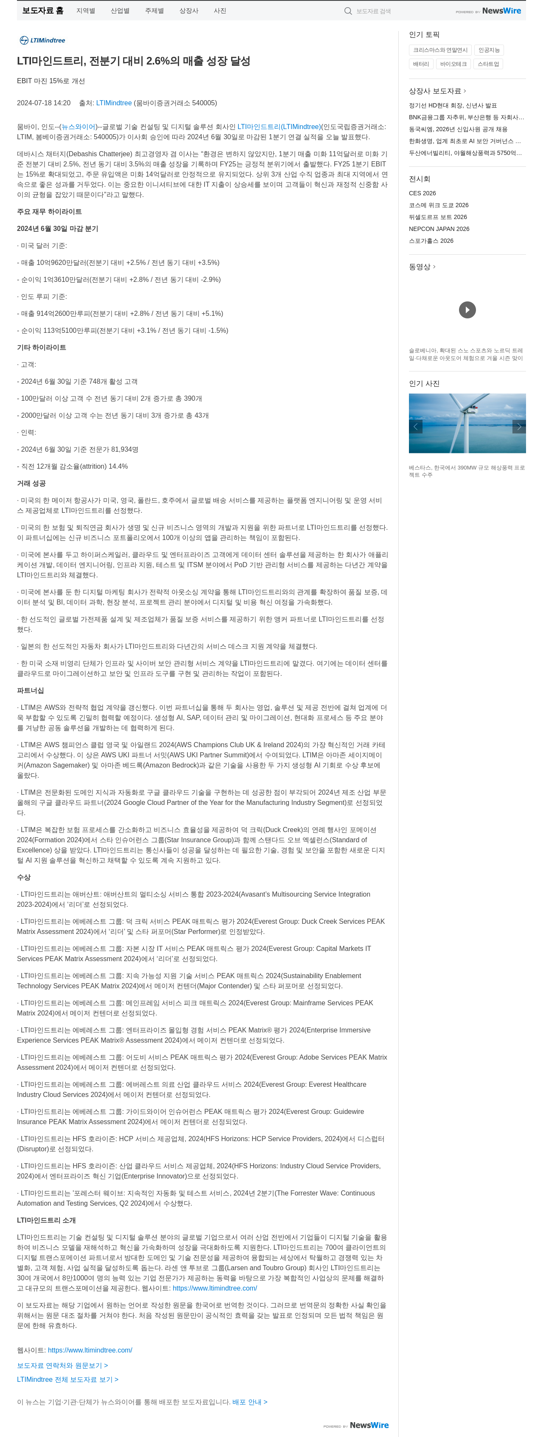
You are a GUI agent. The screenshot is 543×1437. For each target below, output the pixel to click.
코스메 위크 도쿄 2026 (439, 205)
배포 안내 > (249, 1402)
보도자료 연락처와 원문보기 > (62, 1365)
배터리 (421, 64)
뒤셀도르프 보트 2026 (438, 217)
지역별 (85, 10)
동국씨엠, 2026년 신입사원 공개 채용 (458, 129)
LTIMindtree (114, 103)
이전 (416, 426)
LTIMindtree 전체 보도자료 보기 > (67, 1379)
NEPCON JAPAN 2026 (439, 228)
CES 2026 (422, 193)
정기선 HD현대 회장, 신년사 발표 (453, 105)
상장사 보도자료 (435, 91)
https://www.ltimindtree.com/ (215, 1288)
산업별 (120, 10)
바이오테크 (453, 64)
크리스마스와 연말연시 (440, 50)
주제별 (154, 10)
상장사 (189, 10)
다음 (519, 426)
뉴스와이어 (78, 126)
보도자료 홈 (42, 10)
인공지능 (489, 50)
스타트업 (488, 64)
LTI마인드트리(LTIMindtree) (279, 126)
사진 (220, 10)
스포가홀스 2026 (431, 240)
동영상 (420, 267)
